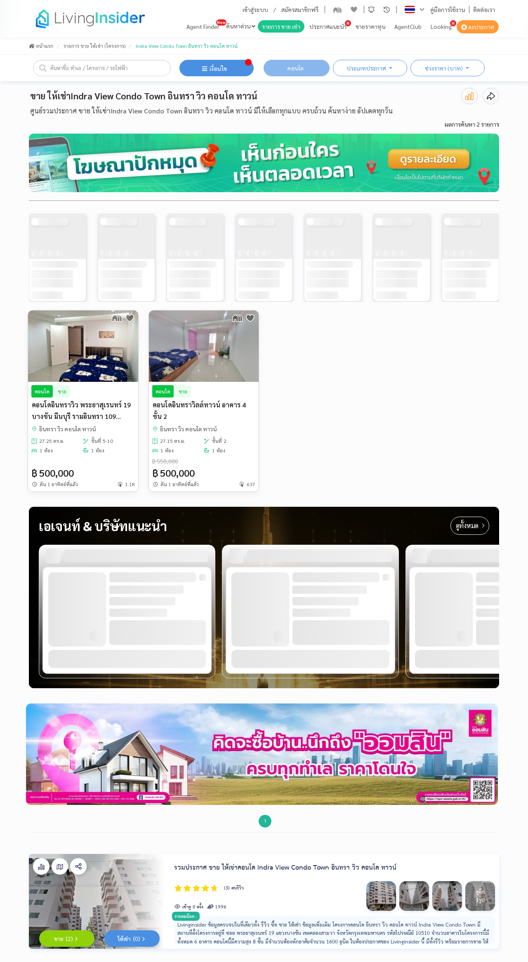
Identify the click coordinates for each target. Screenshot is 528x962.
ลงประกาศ (477, 27)
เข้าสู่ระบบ (255, 9)
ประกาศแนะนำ (327, 26)
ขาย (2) (67, 939)
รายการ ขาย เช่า (281, 26)
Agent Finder (202, 26)
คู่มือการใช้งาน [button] (447, 9)
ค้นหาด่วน (240, 26)
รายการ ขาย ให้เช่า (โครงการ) (94, 45)
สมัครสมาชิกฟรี (299, 9)
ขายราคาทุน (370, 26)
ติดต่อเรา (484, 9)
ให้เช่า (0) (132, 939)
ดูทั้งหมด (470, 525)
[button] (371, 9)
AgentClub (408, 26)
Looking (441, 26)
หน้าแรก (41, 45)
